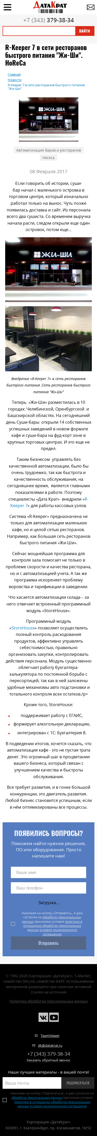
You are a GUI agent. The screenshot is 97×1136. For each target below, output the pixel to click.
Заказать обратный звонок (48, 1060)
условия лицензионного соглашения (58, 932)
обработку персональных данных (51, 919)
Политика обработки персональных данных (48, 1001)
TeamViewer (50, 1035)
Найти (84, 31)
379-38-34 (48, 20)
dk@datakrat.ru (50, 1045)
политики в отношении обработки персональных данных (53, 925)
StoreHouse (23, 628)
